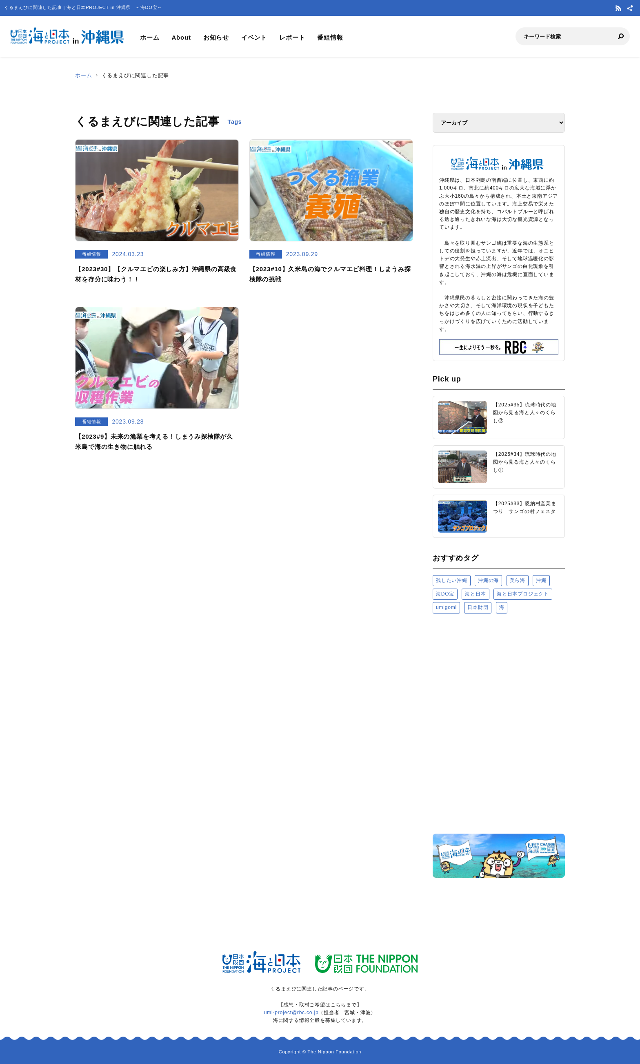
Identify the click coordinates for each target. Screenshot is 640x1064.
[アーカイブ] (499, 123)
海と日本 (475, 594)
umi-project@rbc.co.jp (291, 1012)
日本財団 (477, 607)
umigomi (446, 607)
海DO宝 (445, 594)
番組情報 (330, 37)
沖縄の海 (488, 580)
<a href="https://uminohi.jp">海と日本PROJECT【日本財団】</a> (499, 723)
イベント (254, 37)
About (181, 37)
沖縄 (541, 580)
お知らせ (216, 37)
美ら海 (517, 580)
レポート (292, 37)
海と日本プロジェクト (523, 594)
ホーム (149, 37)
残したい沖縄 (451, 580)
